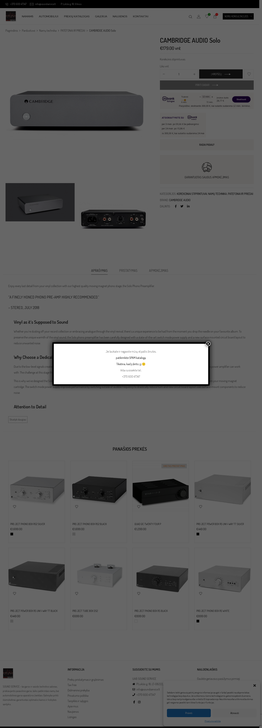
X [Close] (208, 343)
